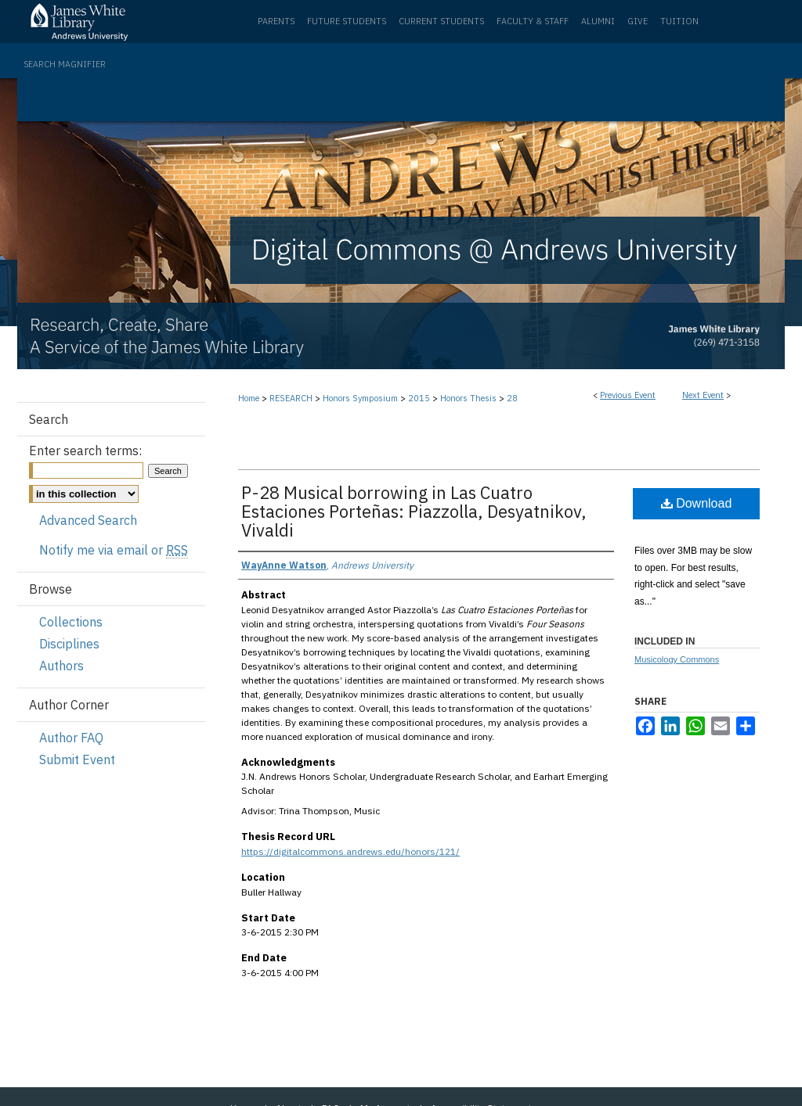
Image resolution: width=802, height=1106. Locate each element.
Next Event (703, 395)
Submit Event (77, 759)
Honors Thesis (469, 398)
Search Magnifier (64, 64)
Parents (276, 21)
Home (248, 398)
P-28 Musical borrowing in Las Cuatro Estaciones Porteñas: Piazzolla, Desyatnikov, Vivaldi (414, 511)
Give (637, 21)
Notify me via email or (113, 550)
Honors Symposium (361, 398)
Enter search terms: (85, 450)
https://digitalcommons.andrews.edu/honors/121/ (350, 851)
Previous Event (628, 395)
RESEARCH (292, 398)
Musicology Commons (676, 659)
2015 (420, 398)
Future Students (346, 21)
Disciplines (69, 644)
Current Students (441, 21)
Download (696, 503)
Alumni (598, 21)
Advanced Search (88, 520)
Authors (61, 665)
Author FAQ (71, 737)
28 (512, 398)
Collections (71, 622)
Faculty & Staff (533, 21)
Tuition (679, 21)
